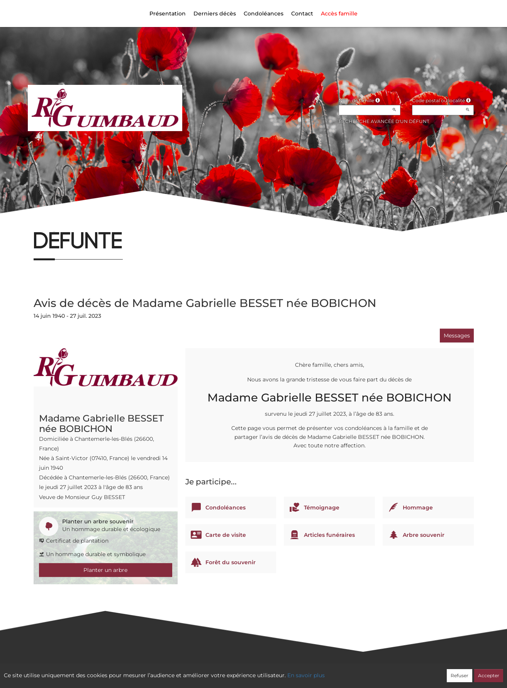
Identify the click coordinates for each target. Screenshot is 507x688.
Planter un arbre (105, 570)
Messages (457, 335)
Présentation (167, 13)
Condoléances (263, 13)
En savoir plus (306, 675)
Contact (302, 13)
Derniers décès (214, 13)
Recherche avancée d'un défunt (384, 121)
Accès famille (339, 13)
